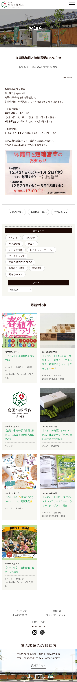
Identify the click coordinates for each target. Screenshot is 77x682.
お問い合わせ (38, 622)
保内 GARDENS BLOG (20, 262)
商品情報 (37, 268)
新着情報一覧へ (39, 212)
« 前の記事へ (17, 212)
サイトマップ (20, 611)
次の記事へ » (60, 212)
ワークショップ (17, 256)
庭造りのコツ (15, 274)
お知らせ (30, 237)
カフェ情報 (14, 243)
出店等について (20, 615)
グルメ (31, 243)
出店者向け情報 (17, 268)
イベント (13, 237)
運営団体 (57, 611)
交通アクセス (38, 665)
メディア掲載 (15, 250)
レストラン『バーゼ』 (41, 250)
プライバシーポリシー (57, 615)
